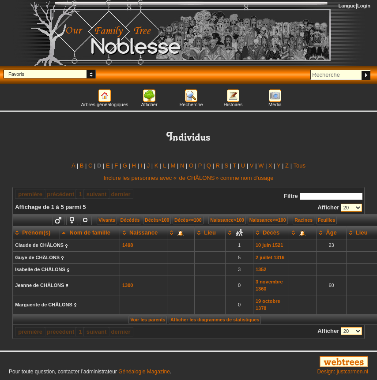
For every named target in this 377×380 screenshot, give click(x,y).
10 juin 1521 (269, 245)
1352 (261, 269)
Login (363, 5)
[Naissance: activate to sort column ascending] (143, 232)
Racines (303, 220)
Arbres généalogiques (104, 104)
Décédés (130, 220)
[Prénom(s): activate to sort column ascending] (36, 232)
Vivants (106, 220)
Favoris (16, 74)
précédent (60, 194)
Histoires (233, 104)
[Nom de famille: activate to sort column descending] (90, 232)
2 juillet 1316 (270, 257)
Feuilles (327, 220)
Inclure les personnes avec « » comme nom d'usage (189, 178)
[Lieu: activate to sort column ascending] (210, 232)
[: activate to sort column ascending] (181, 232)
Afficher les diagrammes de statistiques (214, 319)
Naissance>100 (227, 220)
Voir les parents (147, 319)
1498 (127, 245)
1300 (127, 285)
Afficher (149, 104)
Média (275, 104)
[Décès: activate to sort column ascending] (271, 232)
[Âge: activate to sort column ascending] (332, 232)
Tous (299, 165)
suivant (97, 194)
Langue (347, 5)
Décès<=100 (188, 220)
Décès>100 (157, 220)
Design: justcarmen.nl (342, 372)
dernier (120, 194)
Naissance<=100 (267, 220)
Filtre (323, 196)
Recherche (191, 104)
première (30, 194)
